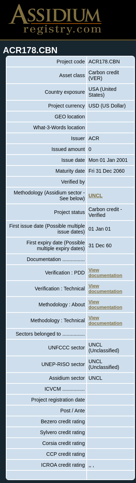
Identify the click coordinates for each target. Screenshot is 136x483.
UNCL (95, 195)
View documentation (105, 272)
